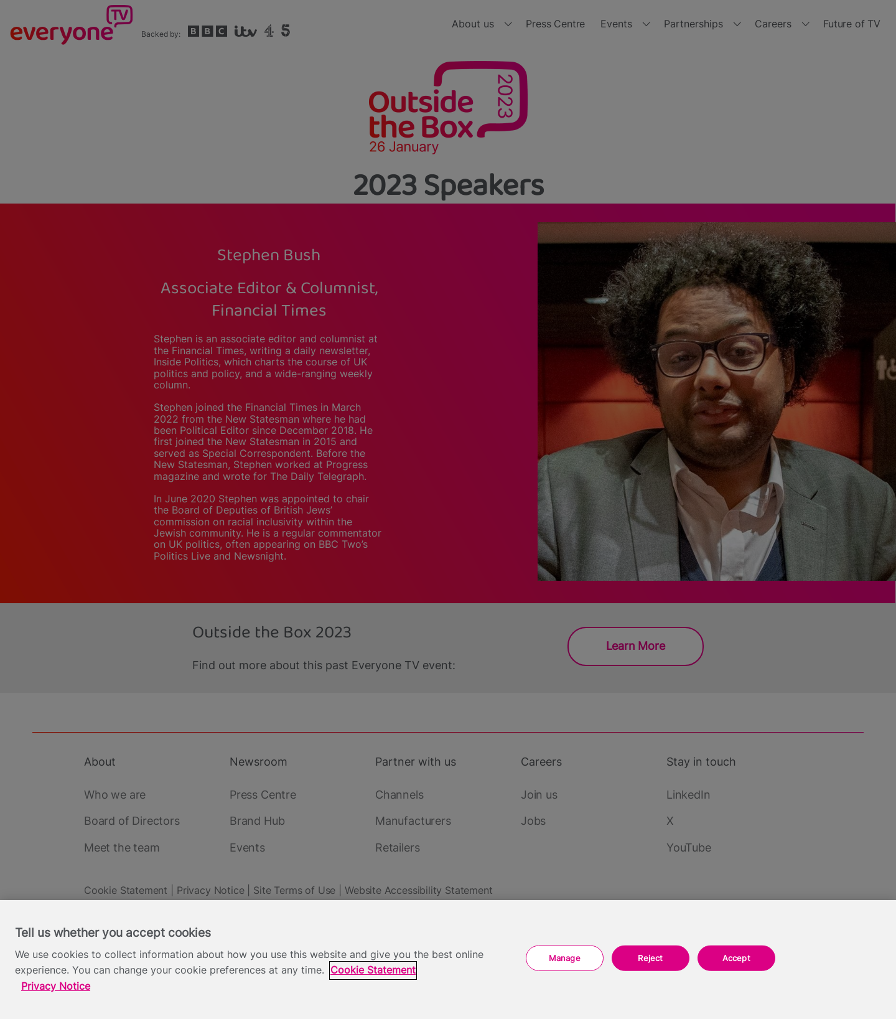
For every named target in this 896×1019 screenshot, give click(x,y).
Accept (736, 957)
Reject (650, 957)
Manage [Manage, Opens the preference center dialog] (565, 957)
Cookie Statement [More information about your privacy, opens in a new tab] (373, 970)
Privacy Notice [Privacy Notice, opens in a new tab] (55, 986)
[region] (448, 959)
